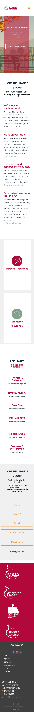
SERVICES (7, 662)
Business (17, 542)
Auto (17, 504)
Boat (17, 523)
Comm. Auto (17, 532)
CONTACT (7, 671)
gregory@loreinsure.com (12, 696)
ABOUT (6, 659)
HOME (6, 656)
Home (17, 513)
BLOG (6, 668)
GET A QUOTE (9, 665)
